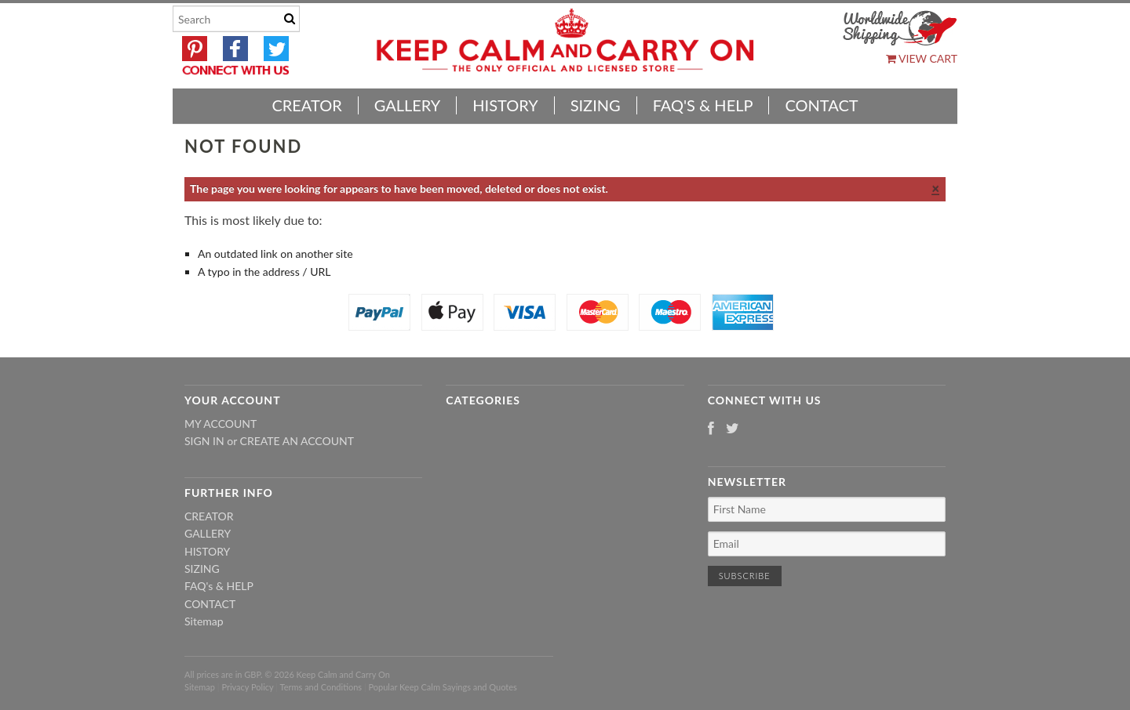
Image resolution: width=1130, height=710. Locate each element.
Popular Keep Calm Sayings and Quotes (443, 687)
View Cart (921, 58)
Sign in (204, 440)
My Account (220, 423)
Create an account (297, 440)
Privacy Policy (247, 687)
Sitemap (204, 621)
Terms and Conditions (321, 687)
